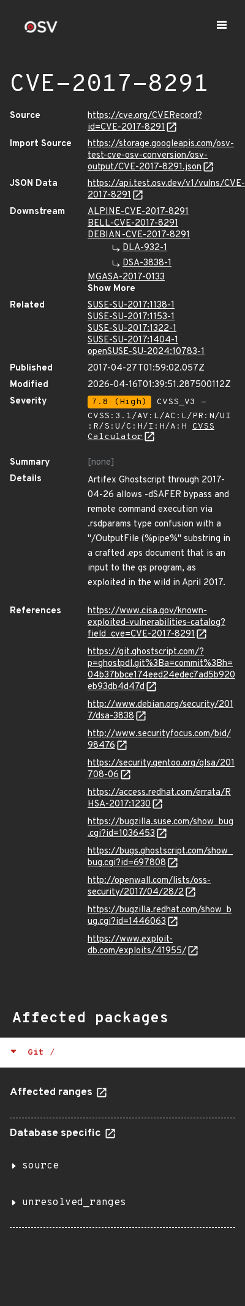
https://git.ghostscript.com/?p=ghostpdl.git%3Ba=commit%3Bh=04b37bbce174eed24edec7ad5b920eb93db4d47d (161, 669)
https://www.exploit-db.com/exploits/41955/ (137, 945)
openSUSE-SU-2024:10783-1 (146, 352)
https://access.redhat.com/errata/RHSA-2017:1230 (159, 798)
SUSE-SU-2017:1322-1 (132, 328)
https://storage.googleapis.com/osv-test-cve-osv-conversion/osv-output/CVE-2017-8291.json (161, 155)
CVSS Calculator (151, 431)
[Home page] (41, 31)
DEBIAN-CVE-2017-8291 (139, 235)
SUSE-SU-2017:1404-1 (133, 340)
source (40, 1166)
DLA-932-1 (145, 248)
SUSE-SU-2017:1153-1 (131, 317)
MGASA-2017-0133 (126, 277)
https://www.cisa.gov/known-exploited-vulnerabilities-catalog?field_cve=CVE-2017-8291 (156, 622)
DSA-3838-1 (147, 263)
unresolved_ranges (74, 1203)
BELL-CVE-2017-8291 (133, 223)
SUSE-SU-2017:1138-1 (131, 305)
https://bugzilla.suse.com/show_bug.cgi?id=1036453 (160, 827)
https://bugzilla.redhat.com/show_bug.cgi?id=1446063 (160, 916)
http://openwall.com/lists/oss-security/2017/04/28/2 (149, 886)
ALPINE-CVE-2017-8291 (138, 212)
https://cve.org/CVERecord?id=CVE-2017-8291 (145, 121)
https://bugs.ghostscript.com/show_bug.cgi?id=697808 (160, 857)
